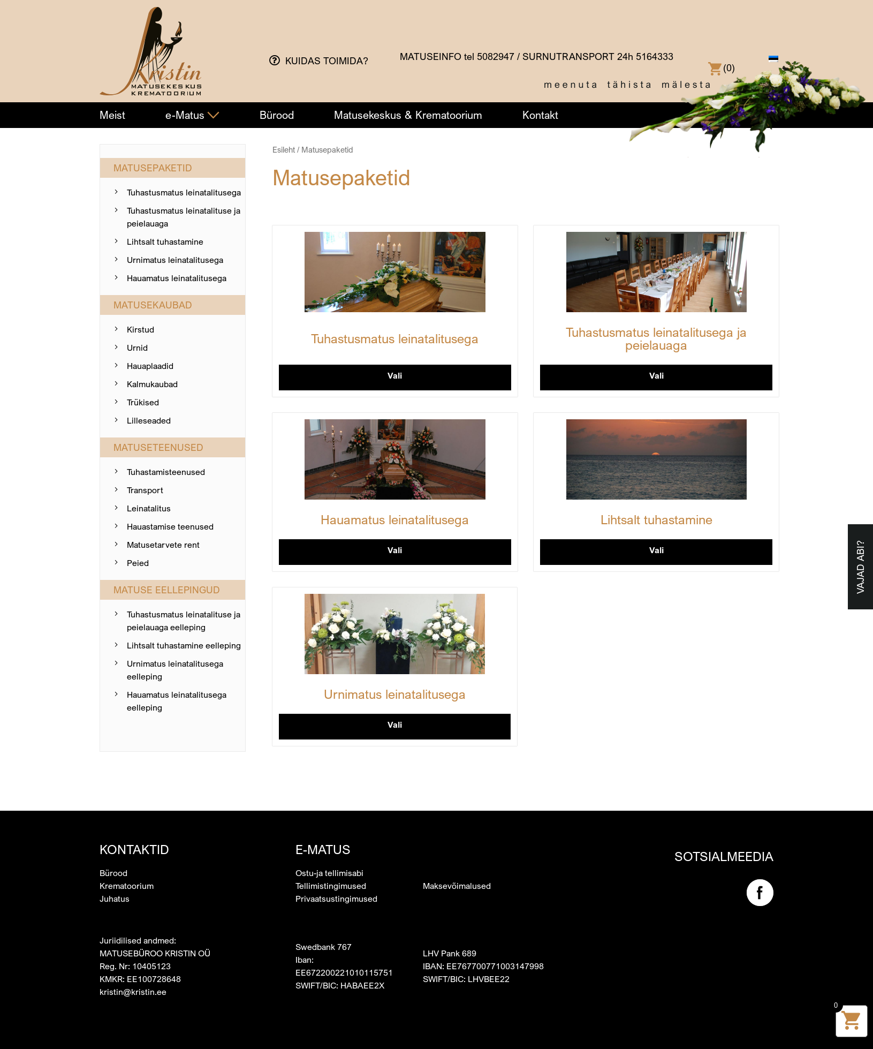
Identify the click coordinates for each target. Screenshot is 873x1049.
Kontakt (540, 115)
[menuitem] (773, 59)
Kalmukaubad (152, 384)
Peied (138, 562)
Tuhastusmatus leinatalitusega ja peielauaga (656, 338)
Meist (112, 115)
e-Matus (192, 115)
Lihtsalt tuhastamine (165, 241)
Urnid (137, 347)
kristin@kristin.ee (133, 991)
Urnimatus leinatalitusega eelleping (175, 670)
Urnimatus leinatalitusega (175, 259)
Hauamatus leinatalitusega (176, 278)
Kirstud (140, 329)
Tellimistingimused (330, 885)
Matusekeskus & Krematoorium (408, 115)
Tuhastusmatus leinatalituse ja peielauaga (183, 217)
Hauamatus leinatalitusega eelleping (176, 701)
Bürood (277, 115)
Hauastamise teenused (170, 526)
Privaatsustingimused (336, 898)
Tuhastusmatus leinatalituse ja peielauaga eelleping (183, 620)
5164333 (654, 56)
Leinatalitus (149, 508)
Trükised (143, 402)
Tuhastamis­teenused (166, 471)
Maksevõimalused (457, 885)
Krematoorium (127, 885)
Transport (145, 490)
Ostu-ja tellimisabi (329, 872)
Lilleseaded (149, 420)
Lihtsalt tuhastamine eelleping (184, 645)
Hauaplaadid (150, 365)
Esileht (283, 149)
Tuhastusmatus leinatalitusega (184, 192)
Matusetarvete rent (163, 544)
